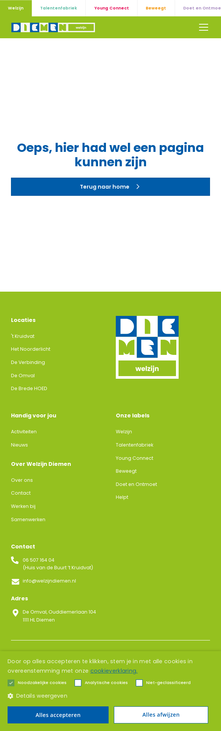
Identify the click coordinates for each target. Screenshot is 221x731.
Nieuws (19, 445)
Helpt (122, 497)
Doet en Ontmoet (136, 484)
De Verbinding (28, 362)
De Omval (23, 375)
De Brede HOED (29, 388)
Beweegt (126, 471)
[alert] (110, 691)
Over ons (22, 480)
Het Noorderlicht (30, 349)
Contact (21, 493)
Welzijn (124, 431)
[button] (202, 27)
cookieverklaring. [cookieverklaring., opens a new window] (114, 671)
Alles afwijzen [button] (161, 714)
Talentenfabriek (134, 445)
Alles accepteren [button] (58, 715)
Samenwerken (28, 519)
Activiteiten (24, 431)
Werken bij (23, 506)
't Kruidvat (22, 336)
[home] (53, 27)
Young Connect (134, 458)
